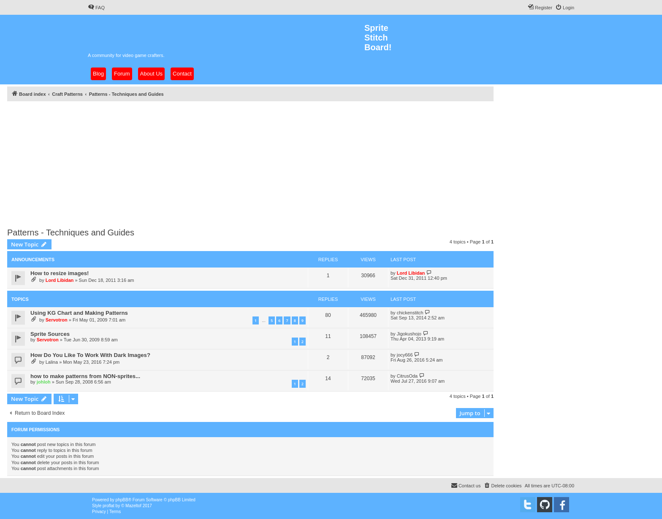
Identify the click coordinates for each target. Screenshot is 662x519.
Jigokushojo (409, 333)
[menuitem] (96, 8)
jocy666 (405, 354)
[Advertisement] (260, 162)
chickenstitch (410, 312)
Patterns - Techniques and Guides (70, 232)
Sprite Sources (50, 334)
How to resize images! (59, 273)
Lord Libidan (60, 280)
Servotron (57, 319)
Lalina (52, 362)
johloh (44, 381)
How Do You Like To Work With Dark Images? (90, 355)
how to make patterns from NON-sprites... (85, 376)
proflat (108, 505)
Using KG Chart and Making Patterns (79, 313)
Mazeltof (133, 505)
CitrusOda (407, 375)
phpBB (122, 499)
